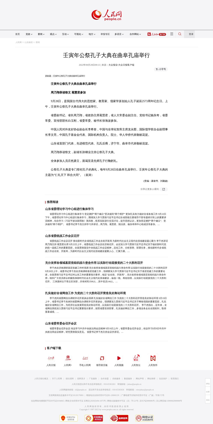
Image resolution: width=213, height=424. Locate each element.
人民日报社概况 (41, 379)
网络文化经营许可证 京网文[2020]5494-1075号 (85, 401)
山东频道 (29, 42)
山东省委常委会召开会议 (61, 323)
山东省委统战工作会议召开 (62, 235)
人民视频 (119, 359)
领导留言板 (102, 359)
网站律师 (151, 379)
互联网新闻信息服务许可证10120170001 (66, 395)
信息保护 (163, 379)
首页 (17, 34)
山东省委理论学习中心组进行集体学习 (69, 209)
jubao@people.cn (134, 384)
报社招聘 (70, 379)
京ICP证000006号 (147, 401)
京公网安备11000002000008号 (169, 401)
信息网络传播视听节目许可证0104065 (47, 401)
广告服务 (93, 379)
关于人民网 (57, 379)
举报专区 (105, 34)
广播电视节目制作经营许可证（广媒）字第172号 (142, 395)
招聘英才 (81, 379)
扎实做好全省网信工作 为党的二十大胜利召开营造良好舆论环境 (85, 293)
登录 (191, 34)
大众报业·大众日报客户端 (121, 65)
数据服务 (128, 379)
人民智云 (136, 359)
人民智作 (153, 359)
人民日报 (51, 359)
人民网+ (68, 359)
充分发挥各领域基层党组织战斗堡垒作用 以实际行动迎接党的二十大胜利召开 (94, 262)
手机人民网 (85, 359)
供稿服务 (116, 379)
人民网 (19, 42)
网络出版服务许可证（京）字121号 (122, 401)
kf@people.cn (81, 390)
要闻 (38, 42)
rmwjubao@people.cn (145, 390)
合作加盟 (105, 379)
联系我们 (175, 379)
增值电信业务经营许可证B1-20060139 (102, 395)
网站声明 (140, 379)
